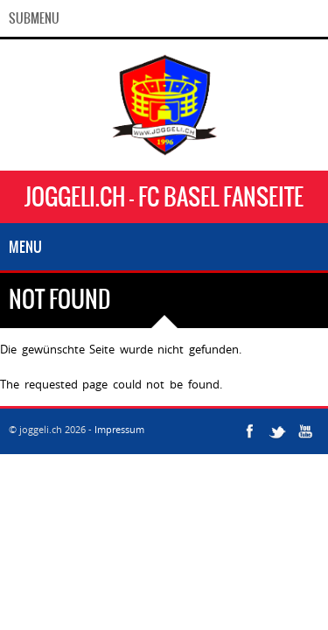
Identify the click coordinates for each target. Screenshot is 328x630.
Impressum (119, 429)
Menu (25, 246)
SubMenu (34, 18)
